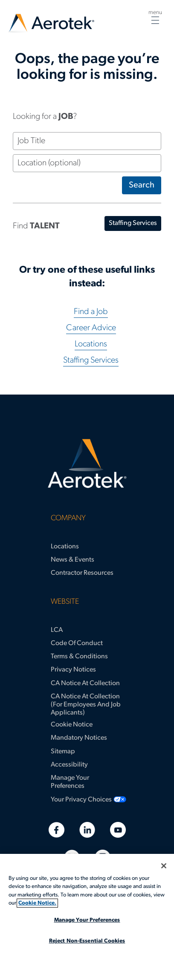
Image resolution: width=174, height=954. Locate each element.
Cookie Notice (72, 724)
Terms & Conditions (79, 656)
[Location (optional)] (87, 163)
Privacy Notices (73, 669)
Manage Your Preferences (70, 782)
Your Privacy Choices (81, 799)
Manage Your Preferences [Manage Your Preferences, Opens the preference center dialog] (87, 920)
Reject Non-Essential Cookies (87, 941)
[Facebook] (56, 830)
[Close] (163, 865)
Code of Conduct (77, 643)
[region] (87, 904)
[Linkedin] (87, 830)
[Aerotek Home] (87, 463)
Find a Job (91, 312)
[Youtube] (118, 830)
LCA (57, 630)
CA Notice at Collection (85, 683)
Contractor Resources (82, 573)
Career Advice (91, 328)
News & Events (72, 559)
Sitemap (63, 751)
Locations (91, 344)
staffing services (133, 223)
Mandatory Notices (79, 738)
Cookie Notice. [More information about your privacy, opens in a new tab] (37, 903)
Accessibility (69, 764)
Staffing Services (91, 360)
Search (141, 185)
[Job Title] (87, 141)
